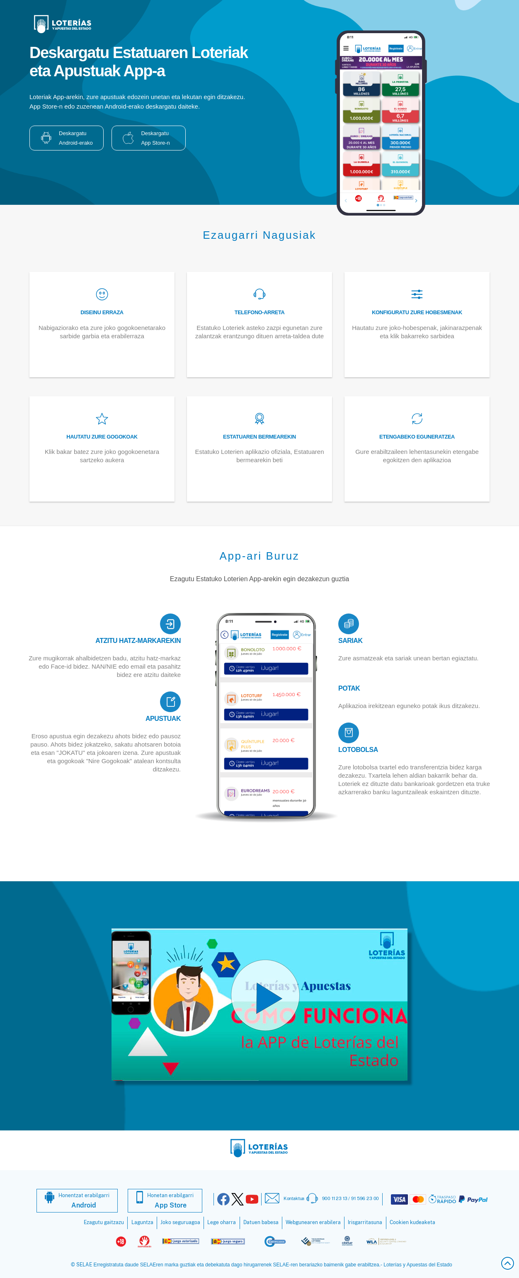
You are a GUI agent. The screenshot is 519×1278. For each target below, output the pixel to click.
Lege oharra (221, 1222)
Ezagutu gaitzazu (104, 1222)
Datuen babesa (261, 1222)
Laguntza (142, 1222)
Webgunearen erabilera (313, 1222)
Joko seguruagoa (180, 1222)
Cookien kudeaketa (412, 1222)
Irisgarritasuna (365, 1222)
